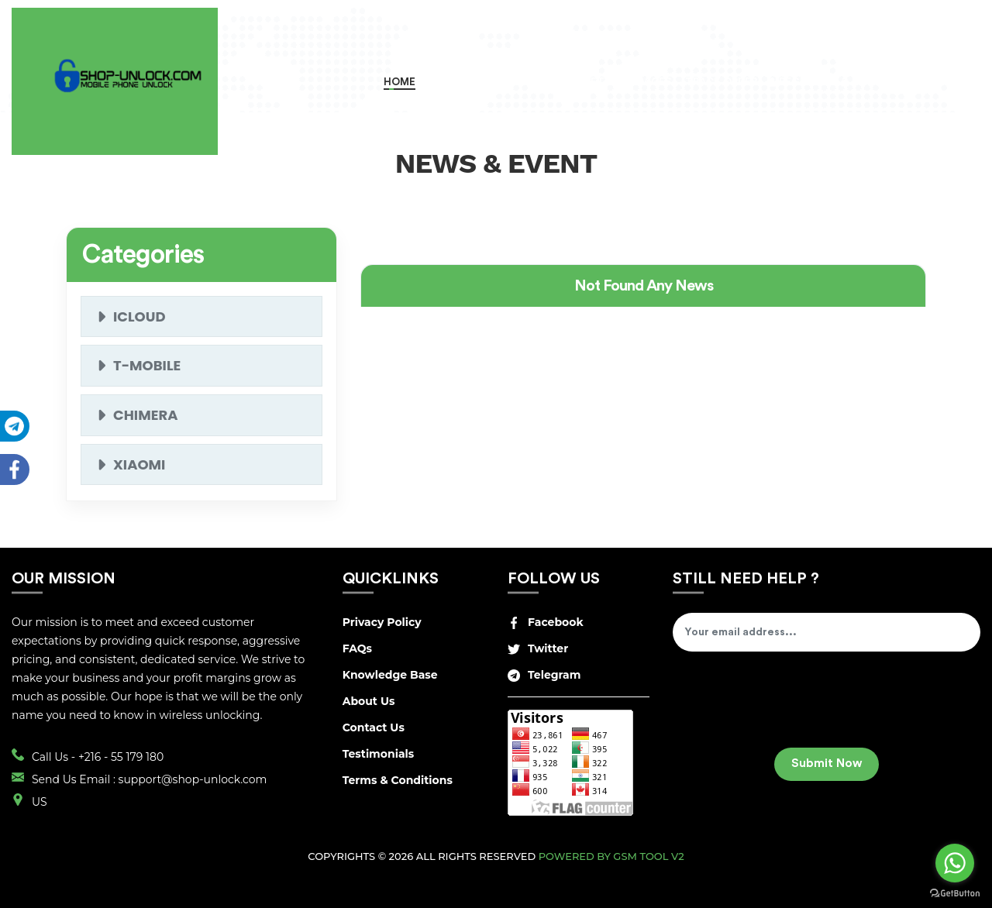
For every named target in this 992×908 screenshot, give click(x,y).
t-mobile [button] (147, 365)
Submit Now (826, 763)
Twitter (538, 648)
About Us (369, 701)
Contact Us (374, 727)
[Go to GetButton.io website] (955, 892)
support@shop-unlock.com (193, 779)
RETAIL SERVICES (627, 82)
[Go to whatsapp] (954, 863)
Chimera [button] (145, 415)
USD (929, 81)
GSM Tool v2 (648, 856)
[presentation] (790, 705)
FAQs (357, 648)
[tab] (643, 285)
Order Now (458, 82)
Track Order (720, 82)
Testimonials (379, 754)
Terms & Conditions (398, 780)
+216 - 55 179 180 (121, 757)
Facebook (546, 622)
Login (863, 82)
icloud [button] (139, 316)
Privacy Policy (382, 622)
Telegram (544, 675)
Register (798, 82)
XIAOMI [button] (139, 464)
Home (399, 82)
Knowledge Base (390, 675)
